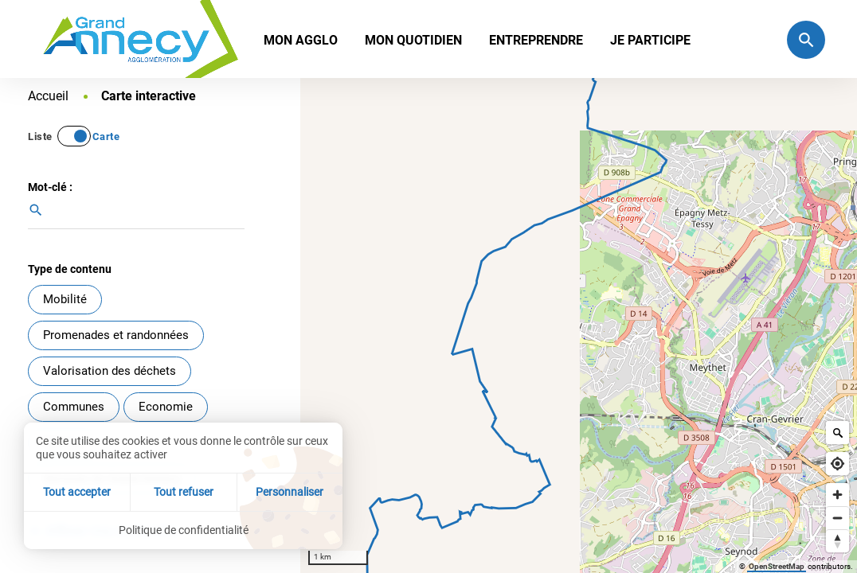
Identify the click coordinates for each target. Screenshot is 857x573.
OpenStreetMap (776, 566)
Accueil (50, 95)
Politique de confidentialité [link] (183, 530)
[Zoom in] (837, 494)
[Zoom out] (837, 517)
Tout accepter (77, 491)
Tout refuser (183, 491)
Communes (73, 407)
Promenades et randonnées (116, 335)
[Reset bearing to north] (837, 540)
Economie (166, 407)
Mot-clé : (50, 187)
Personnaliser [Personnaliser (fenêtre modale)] (289, 491)
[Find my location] (837, 463)
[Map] (578, 325)
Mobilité (65, 299)
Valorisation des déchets (109, 371)
